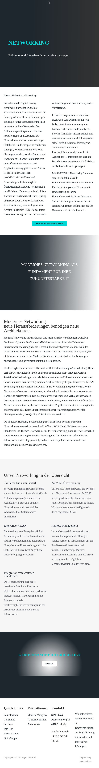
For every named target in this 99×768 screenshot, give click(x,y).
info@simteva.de (60, 731)
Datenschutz (85, 761)
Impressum (85, 758)
